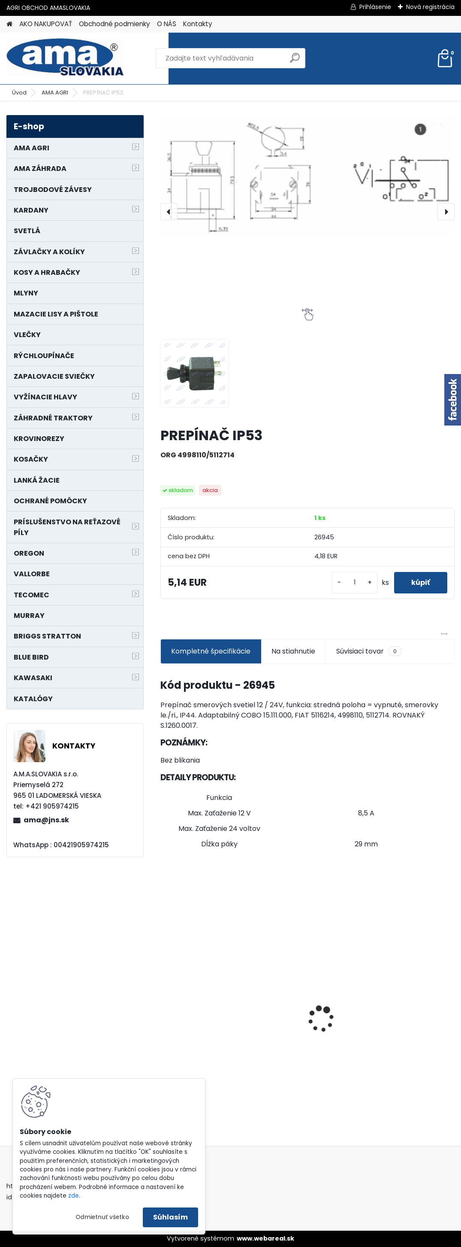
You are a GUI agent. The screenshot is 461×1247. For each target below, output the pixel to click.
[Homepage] (9, 24)
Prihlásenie (375, 7)
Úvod (19, 92)
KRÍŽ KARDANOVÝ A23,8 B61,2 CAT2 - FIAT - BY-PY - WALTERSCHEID (207, 961)
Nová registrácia (430, 7)
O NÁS (166, 23)
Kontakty (197, 23)
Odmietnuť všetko (102, 1217)
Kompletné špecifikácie (210, 651)
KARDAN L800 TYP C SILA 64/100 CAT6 (407, 1009)
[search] (295, 61)
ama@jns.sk (46, 820)
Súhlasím (170, 1217)
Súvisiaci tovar (369, 651)
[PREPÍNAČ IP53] (307, 176)
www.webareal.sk (265, 1238)
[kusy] (355, 582)
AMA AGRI (55, 92)
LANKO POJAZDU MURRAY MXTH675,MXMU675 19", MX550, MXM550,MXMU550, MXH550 (308, 1012)
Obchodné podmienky (114, 23)
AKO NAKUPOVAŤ (45, 23)
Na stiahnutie (293, 651)
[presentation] (169, 211)
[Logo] (65, 58)
